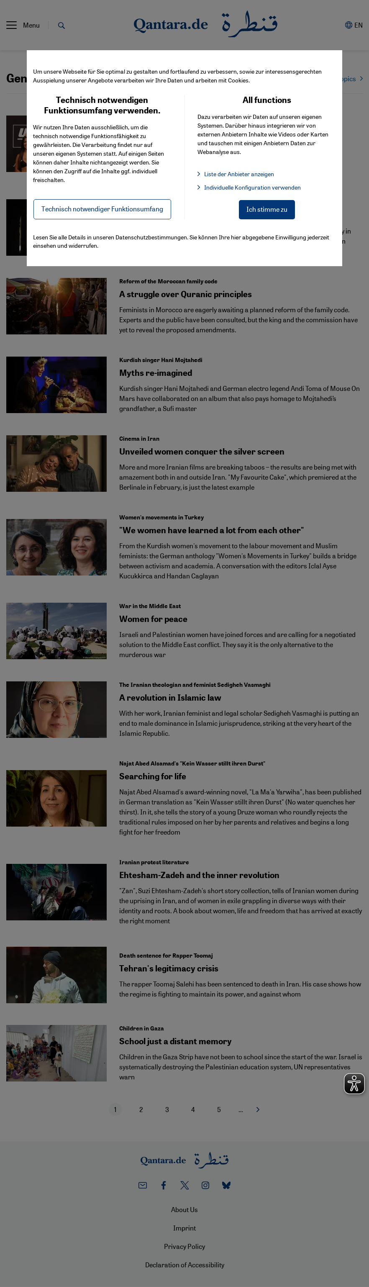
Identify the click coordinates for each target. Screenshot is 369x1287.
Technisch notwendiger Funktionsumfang (102, 208)
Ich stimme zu (266, 209)
